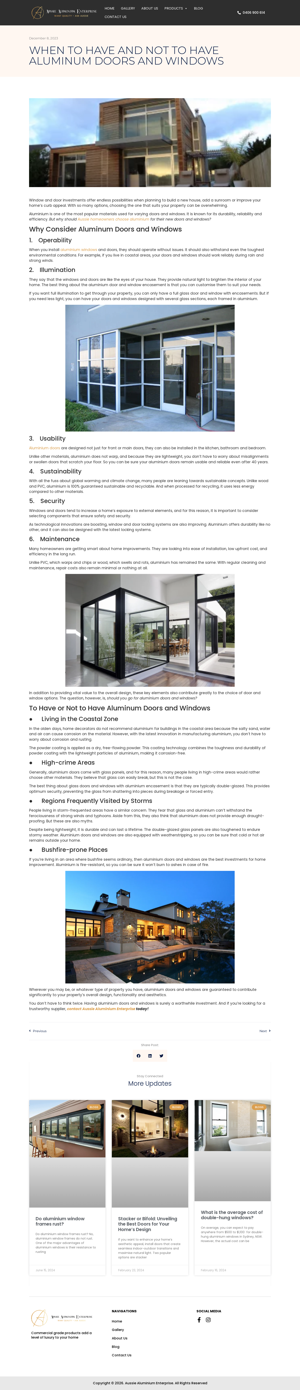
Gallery (128, 8)
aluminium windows (78, 249)
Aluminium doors (44, 448)
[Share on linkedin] (150, 1056)
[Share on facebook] (138, 1056)
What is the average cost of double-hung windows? (232, 1215)
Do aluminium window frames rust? (60, 1221)
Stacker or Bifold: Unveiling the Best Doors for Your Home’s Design (147, 1224)
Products (176, 8)
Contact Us (115, 16)
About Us (149, 8)
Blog (198, 8)
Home (110, 8)
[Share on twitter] (161, 1056)
